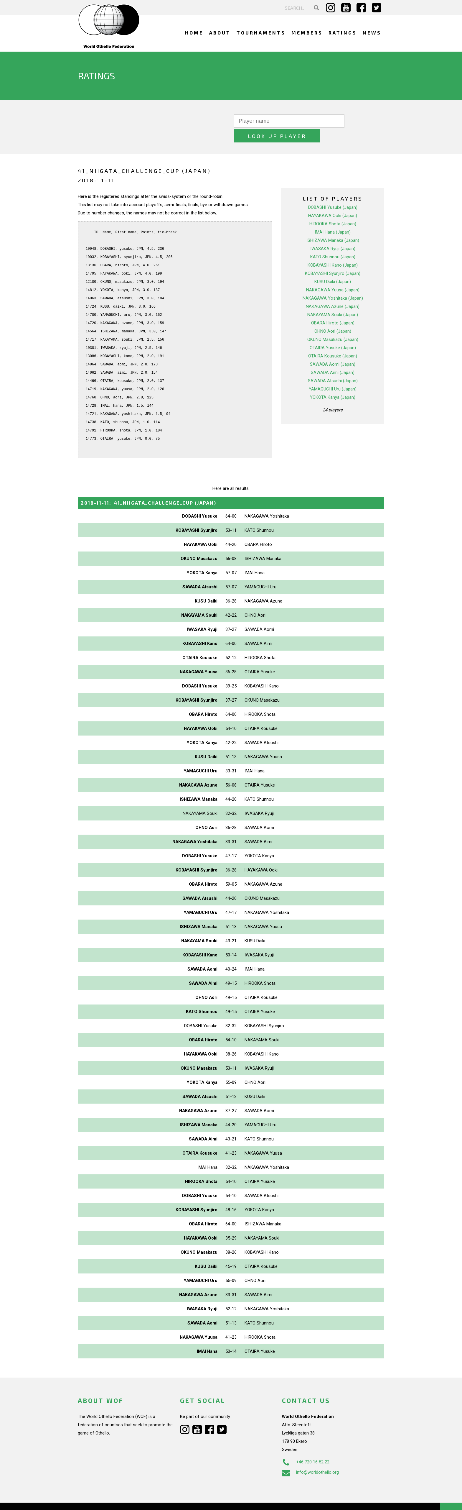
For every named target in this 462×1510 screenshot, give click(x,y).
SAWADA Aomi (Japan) (332, 349)
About (220, 32)
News (372, 32)
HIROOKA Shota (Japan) (332, 209)
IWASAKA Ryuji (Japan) (332, 234)
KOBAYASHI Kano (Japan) (333, 250)
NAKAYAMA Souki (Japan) (332, 300)
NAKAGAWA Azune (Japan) (332, 291)
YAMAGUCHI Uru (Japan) (333, 374)
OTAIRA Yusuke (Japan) (333, 333)
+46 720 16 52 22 (305, 1447)
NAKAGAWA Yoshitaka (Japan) (333, 283)
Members (307, 32)
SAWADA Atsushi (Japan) (333, 366)
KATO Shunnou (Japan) (332, 242)
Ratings (343, 32)
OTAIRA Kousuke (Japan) (332, 341)
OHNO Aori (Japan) (332, 316)
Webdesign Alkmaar (103, 1499)
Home (194, 32)
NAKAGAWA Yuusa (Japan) (332, 275)
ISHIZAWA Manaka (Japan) (332, 225)
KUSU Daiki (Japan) (332, 267)
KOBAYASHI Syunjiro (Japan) (332, 258)
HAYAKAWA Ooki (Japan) (332, 200)
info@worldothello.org (310, 1457)
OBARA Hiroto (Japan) (332, 308)
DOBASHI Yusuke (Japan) (332, 192)
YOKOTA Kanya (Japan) (332, 382)
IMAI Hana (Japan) (333, 217)
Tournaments (261, 32)
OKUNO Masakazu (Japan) (332, 324)
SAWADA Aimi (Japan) (332, 357)
